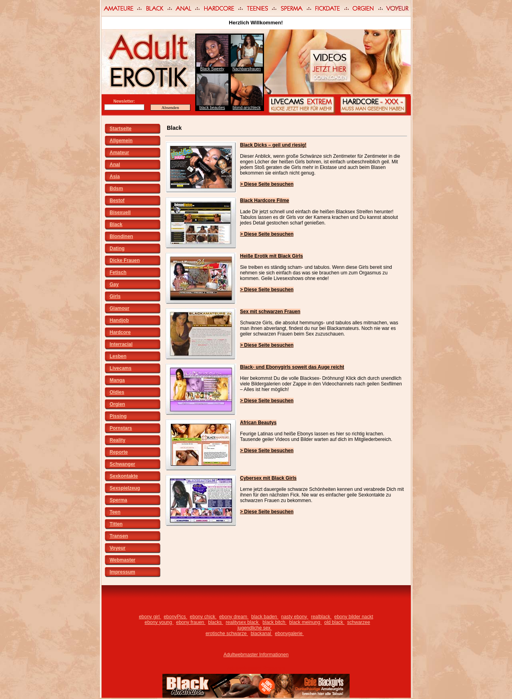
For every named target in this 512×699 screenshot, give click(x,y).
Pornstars (121, 428)
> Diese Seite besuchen (267, 184)
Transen (119, 536)
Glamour (119, 308)
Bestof (117, 200)
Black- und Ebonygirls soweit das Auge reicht (292, 367)
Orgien (117, 404)
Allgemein (121, 140)
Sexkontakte (124, 476)
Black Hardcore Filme (264, 200)
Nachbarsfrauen (246, 69)
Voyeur (118, 548)
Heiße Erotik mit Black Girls (271, 256)
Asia (115, 176)
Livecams (121, 368)
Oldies (117, 392)
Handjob (119, 320)
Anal (115, 164)
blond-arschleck (246, 107)
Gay (114, 284)
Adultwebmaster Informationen (256, 654)
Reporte (119, 452)
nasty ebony (294, 617)
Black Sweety (212, 69)
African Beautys (258, 422)
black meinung (305, 622)
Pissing (118, 416)
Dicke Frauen (125, 260)
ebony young (158, 622)
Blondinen (121, 236)
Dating (117, 248)
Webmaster (122, 560)
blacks (215, 622)
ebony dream (233, 617)
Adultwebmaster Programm (256, 668)
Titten (116, 524)
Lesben (118, 356)
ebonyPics (175, 617)
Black (116, 224)
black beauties (212, 107)
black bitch (274, 622)
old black (334, 622)
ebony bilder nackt (353, 617)
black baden (264, 617)
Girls (115, 296)
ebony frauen (190, 622)
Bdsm (116, 188)
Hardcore (120, 332)
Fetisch (118, 272)
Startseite (121, 128)
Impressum (122, 572)
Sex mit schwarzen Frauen (270, 311)
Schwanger (122, 464)
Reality (117, 440)
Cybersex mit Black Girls (268, 478)
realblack (321, 617)
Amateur (119, 152)
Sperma (118, 500)
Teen (115, 512)
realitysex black (243, 622)
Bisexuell (120, 212)
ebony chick (203, 617)
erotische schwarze (227, 633)
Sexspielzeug (125, 488)
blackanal (261, 633)
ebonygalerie (289, 633)
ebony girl (150, 617)
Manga (117, 380)
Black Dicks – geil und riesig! (273, 145)
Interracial (121, 344)
